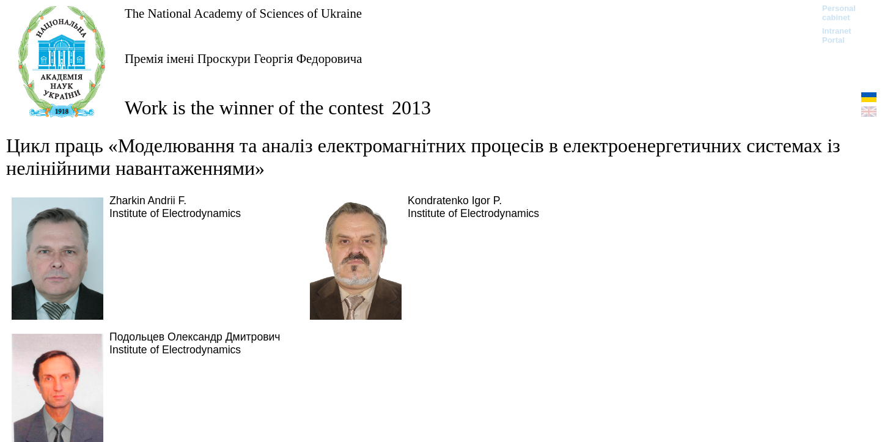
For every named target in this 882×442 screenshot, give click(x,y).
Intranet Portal (836, 35)
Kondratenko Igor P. (455, 200)
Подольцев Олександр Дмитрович (195, 337)
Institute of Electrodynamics (175, 213)
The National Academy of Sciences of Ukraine (243, 13)
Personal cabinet (839, 13)
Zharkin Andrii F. (147, 200)
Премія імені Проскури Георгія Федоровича (243, 58)
